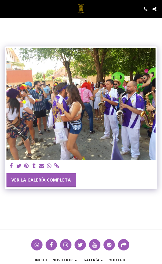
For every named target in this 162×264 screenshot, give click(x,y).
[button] (7, 8)
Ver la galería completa (41, 180)
